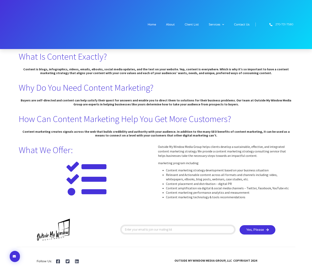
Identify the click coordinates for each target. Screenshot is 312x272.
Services (216, 25)
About (170, 24)
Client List (192, 24)
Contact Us (242, 24)
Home (152, 24)
